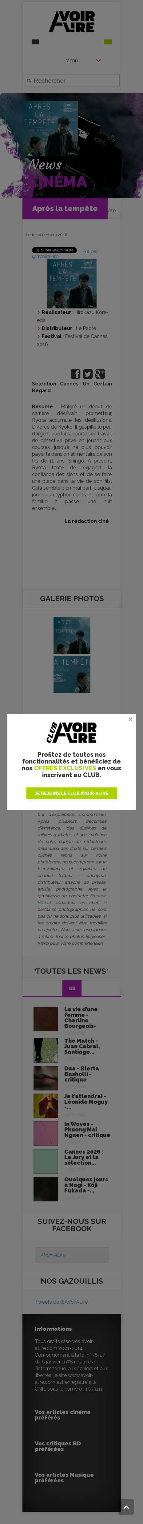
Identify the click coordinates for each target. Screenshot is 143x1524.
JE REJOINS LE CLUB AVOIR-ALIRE (71, 793)
